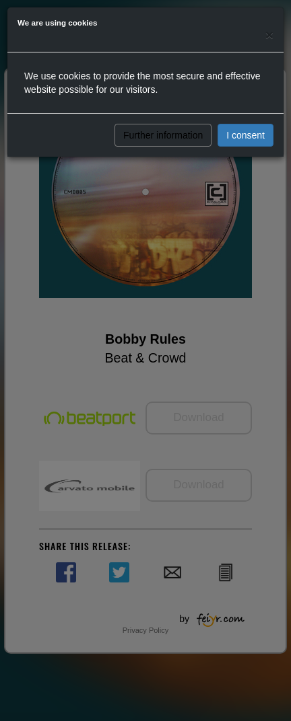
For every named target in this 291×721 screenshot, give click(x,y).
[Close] (269, 35)
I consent (245, 135)
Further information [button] (163, 135)
